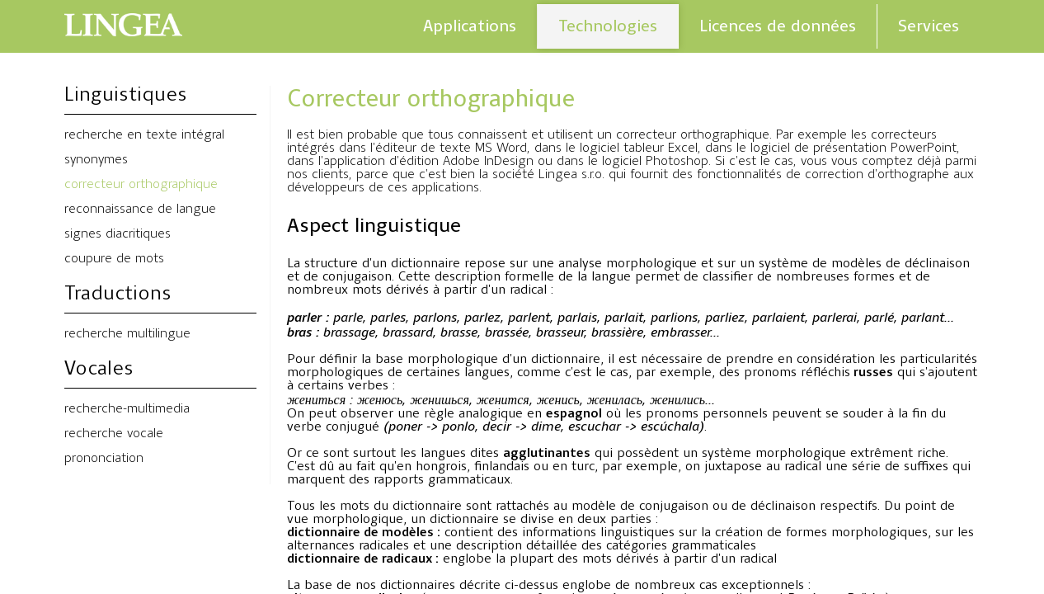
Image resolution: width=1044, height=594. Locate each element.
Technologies (607, 25)
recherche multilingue (127, 334)
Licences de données (777, 25)
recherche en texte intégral (144, 135)
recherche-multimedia (127, 409)
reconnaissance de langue (140, 209)
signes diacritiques (117, 234)
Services (928, 25)
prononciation (103, 458)
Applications (469, 25)
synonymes (96, 160)
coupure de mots (114, 259)
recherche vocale (113, 434)
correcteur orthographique (141, 184)
